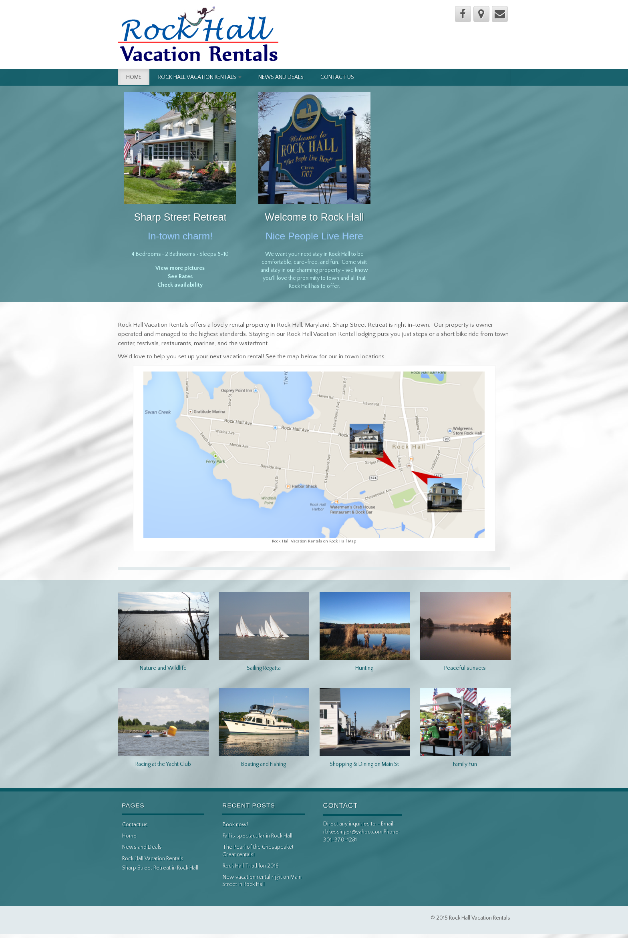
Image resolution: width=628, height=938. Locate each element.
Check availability (180, 285)
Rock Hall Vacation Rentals (200, 77)
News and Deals (281, 77)
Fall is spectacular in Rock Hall (257, 836)
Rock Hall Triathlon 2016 (251, 866)
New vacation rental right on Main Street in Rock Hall (262, 881)
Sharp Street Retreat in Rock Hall (160, 868)
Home (133, 77)
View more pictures (180, 268)
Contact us (337, 77)
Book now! (235, 825)
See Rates (180, 276)
